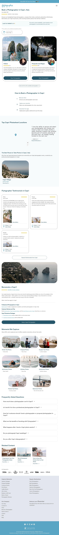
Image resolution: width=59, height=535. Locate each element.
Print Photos (4, 487)
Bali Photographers (34, 483)
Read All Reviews (36, 140)
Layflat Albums (5, 489)
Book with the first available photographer (30, 85)
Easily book (4, 306)
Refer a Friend (5, 495)
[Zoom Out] (28, 145)
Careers (3, 513)
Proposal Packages (6, 483)
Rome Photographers (34, 493)
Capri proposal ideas (14, 311)
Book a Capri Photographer (28, 322)
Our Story (4, 503)
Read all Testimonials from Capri (29, 257)
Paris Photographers (34, 481)
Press (3, 507)
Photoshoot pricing (7, 315)
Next (26, 48)
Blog (3, 517)
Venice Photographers (34, 491)
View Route (6, 183)
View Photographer (15, 78)
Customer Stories (5, 485)
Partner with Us (5, 511)
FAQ (3, 515)
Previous (4, 48)
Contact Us (4, 505)
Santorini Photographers (35, 487)
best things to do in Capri (29, 311)
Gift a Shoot (4, 491)
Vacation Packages (6, 481)
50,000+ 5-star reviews (13, 289)
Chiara (6, 225)
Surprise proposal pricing (8, 317)
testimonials (7, 311)
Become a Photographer (7, 509)
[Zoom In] (28, 143)
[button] (57, 5)
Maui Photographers (34, 485)
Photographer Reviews (7, 497)
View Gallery (15, 222)
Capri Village (8, 226)
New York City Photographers (36, 489)
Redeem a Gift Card (6, 493)
